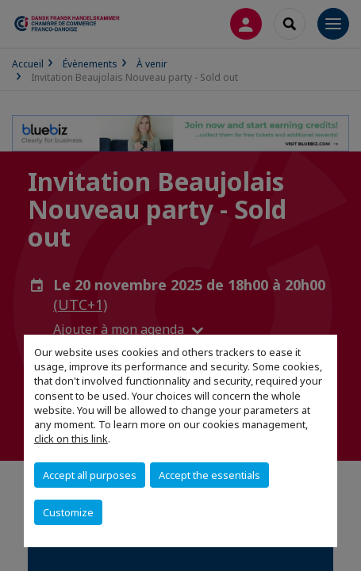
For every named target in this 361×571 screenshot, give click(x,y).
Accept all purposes (89, 475)
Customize (68, 512)
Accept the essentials (209, 475)
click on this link (71, 438)
